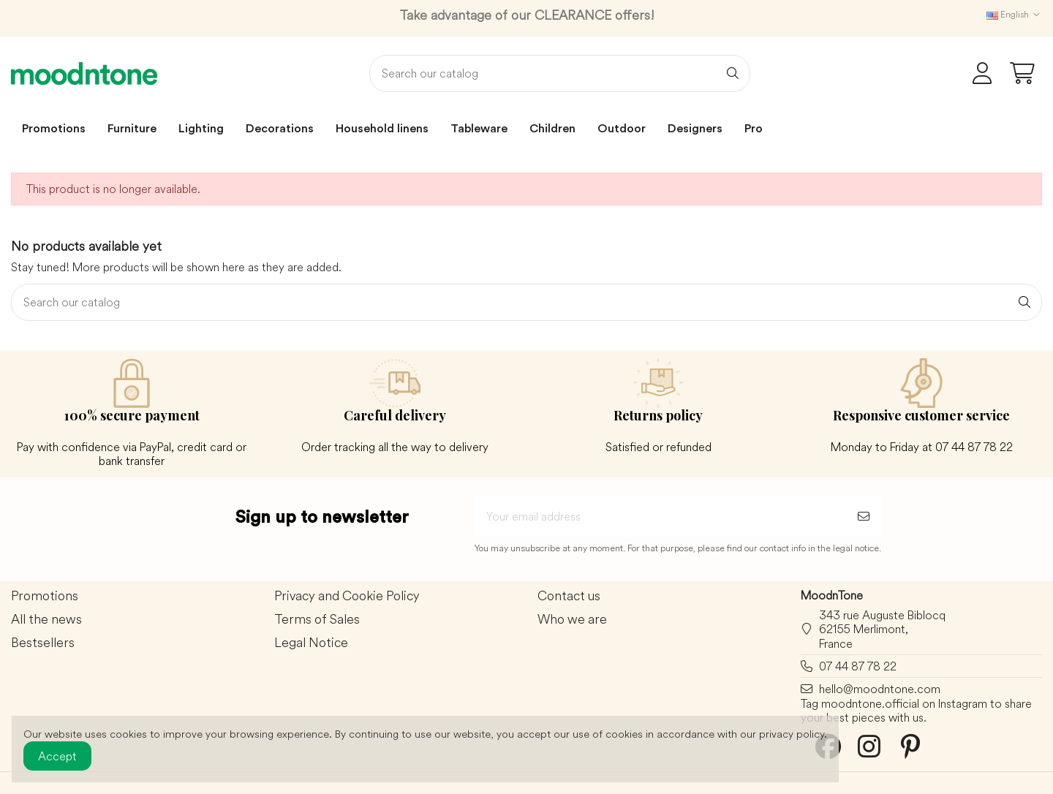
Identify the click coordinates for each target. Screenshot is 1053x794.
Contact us (568, 596)
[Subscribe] (863, 516)
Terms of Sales (317, 619)
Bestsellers (43, 643)
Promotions (44, 596)
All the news (46, 619)
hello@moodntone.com (879, 688)
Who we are (572, 619)
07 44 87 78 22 (858, 666)
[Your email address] (660, 516)
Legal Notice (311, 643)
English (1014, 14)
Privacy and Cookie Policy (347, 596)
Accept (57, 756)
